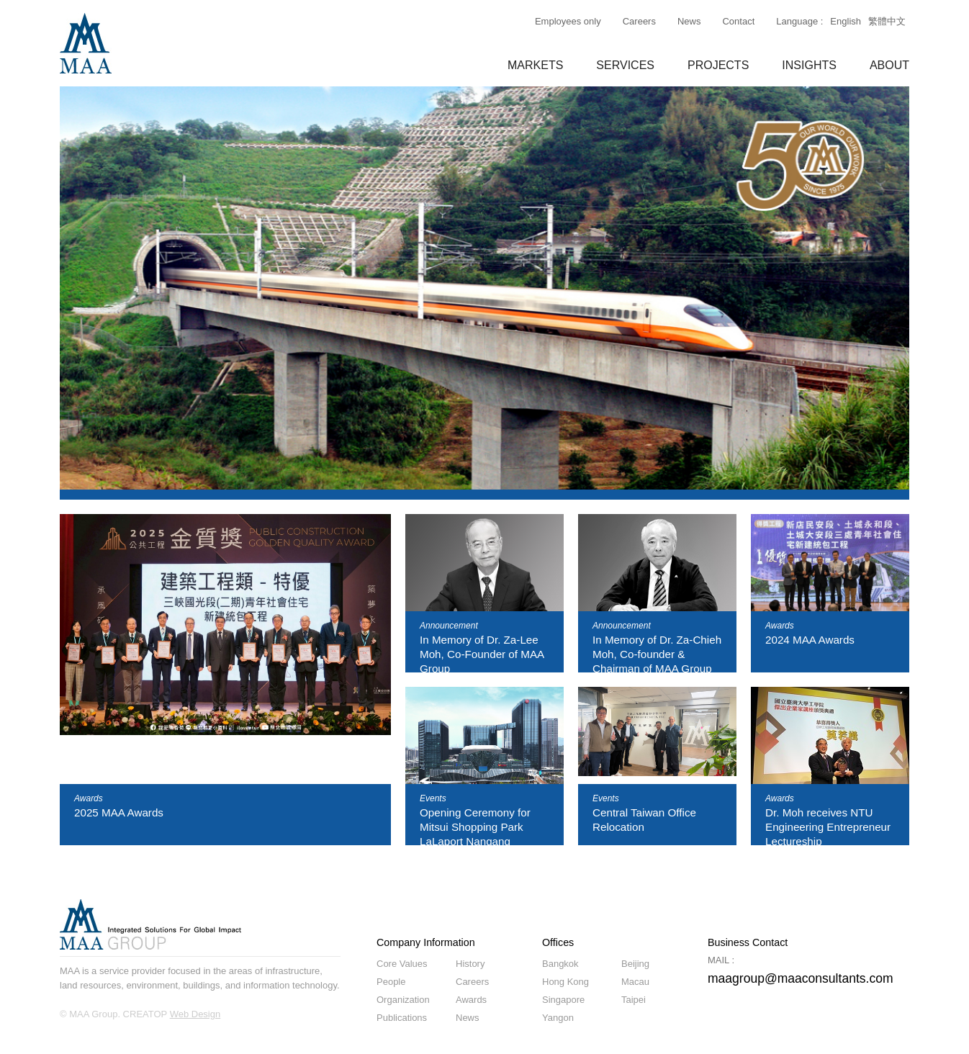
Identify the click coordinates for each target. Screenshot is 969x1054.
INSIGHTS (809, 65)
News (689, 21)
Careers (639, 21)
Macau (635, 981)
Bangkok (560, 963)
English (845, 21)
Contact (738, 21)
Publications (402, 1017)
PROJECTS (718, 65)
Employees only (568, 21)
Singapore (563, 999)
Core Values (402, 963)
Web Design (195, 1014)
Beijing (635, 963)
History (470, 963)
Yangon (558, 1017)
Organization (403, 999)
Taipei (633, 999)
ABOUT (889, 65)
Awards (471, 999)
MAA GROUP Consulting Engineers (86, 43)
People (391, 981)
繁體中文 (887, 21)
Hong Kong (565, 981)
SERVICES (625, 65)
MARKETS (535, 65)
